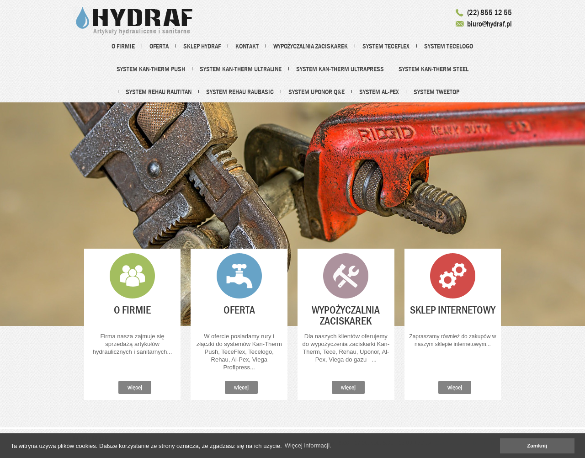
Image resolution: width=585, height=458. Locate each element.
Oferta (159, 46)
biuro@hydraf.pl (489, 24)
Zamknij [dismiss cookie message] (537, 445)
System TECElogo (448, 46)
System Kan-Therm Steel (433, 69)
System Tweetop (436, 91)
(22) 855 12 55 (489, 12)
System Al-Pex (379, 91)
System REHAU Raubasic (240, 91)
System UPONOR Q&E (316, 91)
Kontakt (247, 46)
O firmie (123, 46)
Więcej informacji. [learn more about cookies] (308, 445)
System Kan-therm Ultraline (241, 69)
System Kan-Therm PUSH (151, 69)
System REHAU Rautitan (158, 91)
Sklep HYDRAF (202, 46)
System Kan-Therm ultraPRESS (340, 69)
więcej (135, 387)
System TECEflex (386, 46)
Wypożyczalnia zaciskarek (310, 46)
